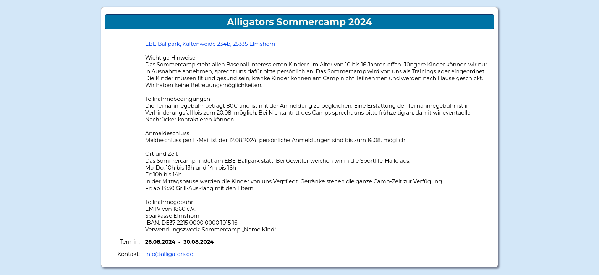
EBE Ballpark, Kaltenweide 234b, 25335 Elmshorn (210, 43)
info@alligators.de (169, 254)
